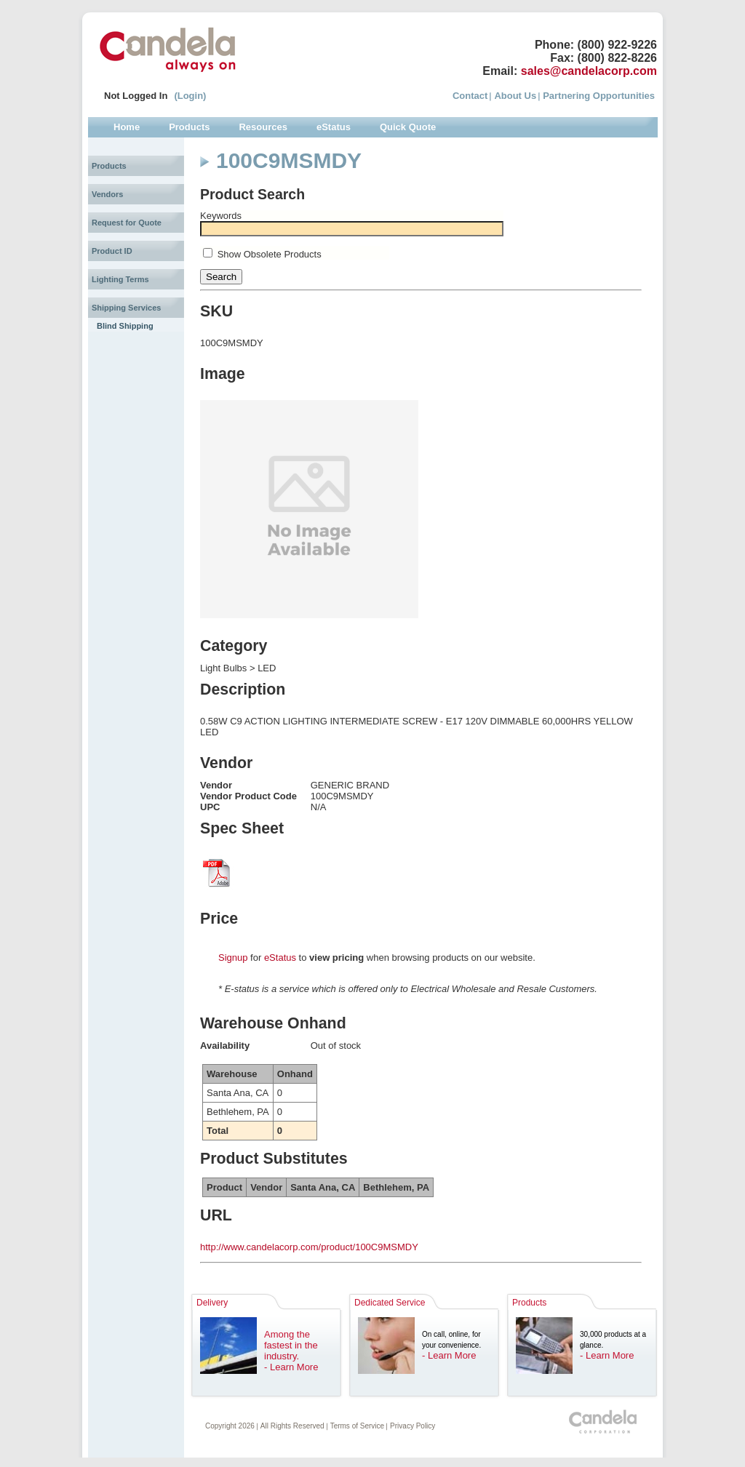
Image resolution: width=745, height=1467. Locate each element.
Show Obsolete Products (270, 254)
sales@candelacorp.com (589, 71)
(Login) (190, 95)
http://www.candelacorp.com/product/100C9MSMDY (309, 1247)
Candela (168, 49)
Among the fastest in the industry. (291, 1345)
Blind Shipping (125, 325)
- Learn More (291, 1367)
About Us (515, 95)
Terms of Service (357, 1426)
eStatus (280, 957)
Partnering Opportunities (599, 95)
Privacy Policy (412, 1426)
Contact (470, 95)
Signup (232, 957)
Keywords (221, 215)
